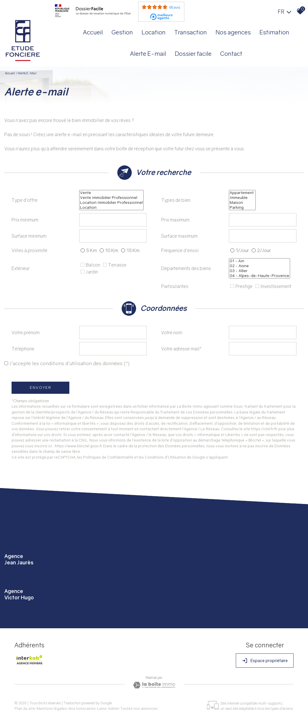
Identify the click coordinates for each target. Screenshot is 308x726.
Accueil (93, 32)
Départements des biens (186, 268)
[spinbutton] (113, 219)
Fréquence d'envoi (179, 250)
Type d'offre (25, 200)
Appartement (242, 192)
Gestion (122, 32)
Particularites (174, 286)
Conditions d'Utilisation (165, 457)
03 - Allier (259, 270)
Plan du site (24, 708)
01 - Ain (259, 260)
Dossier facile (193, 53)
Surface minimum (29, 236)
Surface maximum (179, 236)
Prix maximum (175, 220)
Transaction (190, 32)
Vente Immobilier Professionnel (111, 197)
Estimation (274, 32)
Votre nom (171, 332)
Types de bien (175, 200)
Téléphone (23, 349)
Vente (111, 192)
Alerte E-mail (148, 53)
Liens (101, 708)
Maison (242, 202)
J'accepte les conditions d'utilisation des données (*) (69, 363)
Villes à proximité (29, 250)
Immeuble (242, 197)
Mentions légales (52, 708)
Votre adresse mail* (181, 349)
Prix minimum (25, 220)
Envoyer (40, 387)
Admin (113, 708)
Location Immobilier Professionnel (111, 202)
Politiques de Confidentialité (108, 457)
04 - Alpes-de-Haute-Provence (259, 275)
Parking (242, 207)
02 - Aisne (259, 265)
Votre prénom (26, 332)
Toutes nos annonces (139, 708)
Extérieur (20, 268)
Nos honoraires (81, 708)
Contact (231, 53)
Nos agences (233, 32)
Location (154, 32)
